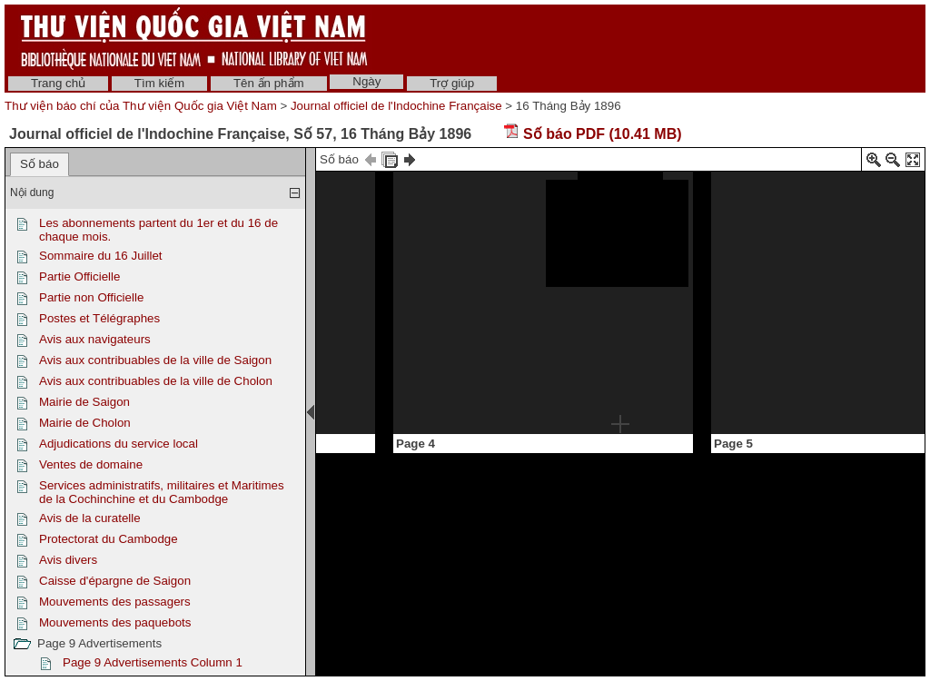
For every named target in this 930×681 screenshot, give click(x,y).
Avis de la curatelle (90, 518)
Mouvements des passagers (115, 601)
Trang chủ (58, 83)
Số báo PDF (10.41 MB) (592, 134)
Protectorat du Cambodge (108, 539)
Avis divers (68, 560)
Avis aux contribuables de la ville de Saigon (155, 360)
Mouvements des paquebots (115, 622)
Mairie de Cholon (85, 422)
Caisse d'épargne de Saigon (115, 580)
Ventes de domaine (91, 464)
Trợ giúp (452, 83)
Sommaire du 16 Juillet (101, 255)
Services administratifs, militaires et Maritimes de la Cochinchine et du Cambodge (161, 492)
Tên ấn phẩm (268, 83)
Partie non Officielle (91, 297)
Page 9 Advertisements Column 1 (152, 662)
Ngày (366, 81)
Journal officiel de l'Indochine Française (396, 106)
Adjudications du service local (118, 443)
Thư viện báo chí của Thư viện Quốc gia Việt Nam (141, 106)
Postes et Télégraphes (99, 318)
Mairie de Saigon (84, 402)
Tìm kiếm (159, 83)
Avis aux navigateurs (95, 339)
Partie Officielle (79, 276)
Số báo (39, 164)
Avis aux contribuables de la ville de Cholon (155, 381)
